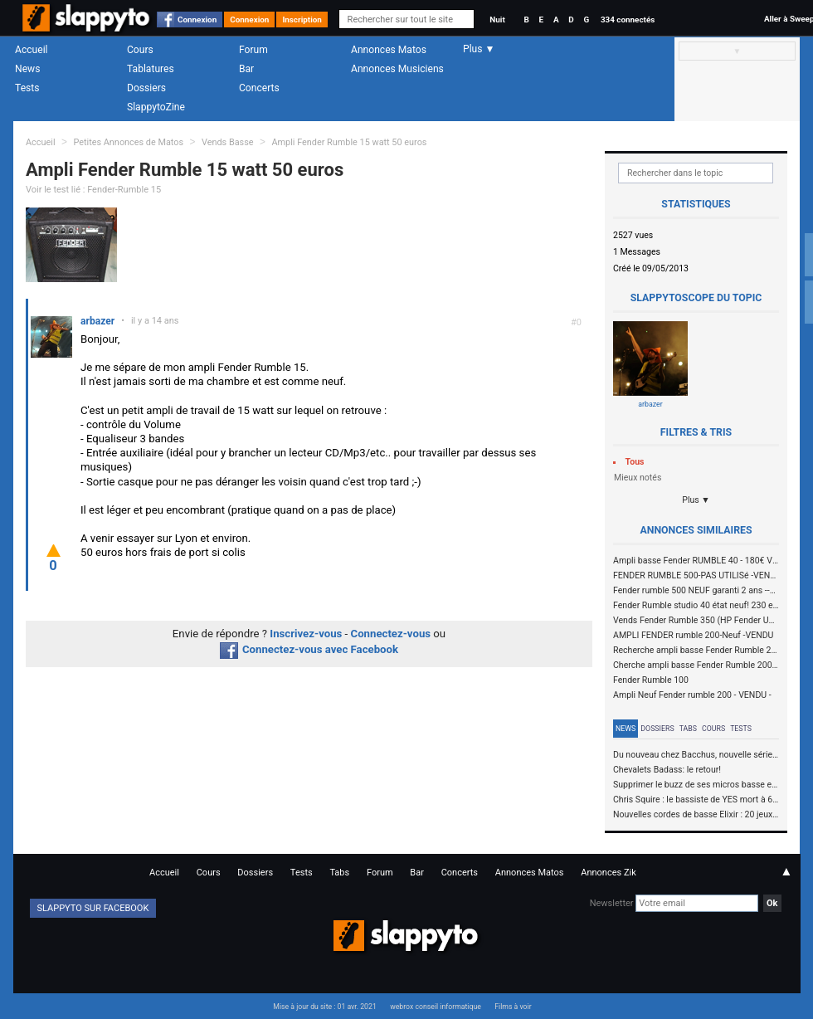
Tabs (688, 728)
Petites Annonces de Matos (128, 142)
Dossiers (146, 88)
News (27, 69)
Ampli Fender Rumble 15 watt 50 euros (348, 142)
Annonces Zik (608, 872)
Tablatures (150, 69)
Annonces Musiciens (397, 69)
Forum (253, 50)
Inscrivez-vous (306, 633)
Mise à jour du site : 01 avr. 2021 (324, 1006)
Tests (27, 88)
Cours (140, 50)
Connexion (197, 19)
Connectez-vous (391, 633)
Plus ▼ (696, 500)
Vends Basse (228, 142)
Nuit (496, 19)
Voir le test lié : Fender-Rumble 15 (93, 189)
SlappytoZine (156, 107)
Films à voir (512, 1006)
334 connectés (628, 19)
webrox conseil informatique (435, 1006)
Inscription (302, 19)
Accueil (31, 50)
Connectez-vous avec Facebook (309, 649)
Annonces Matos (388, 50)
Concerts (259, 88)
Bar (246, 69)
